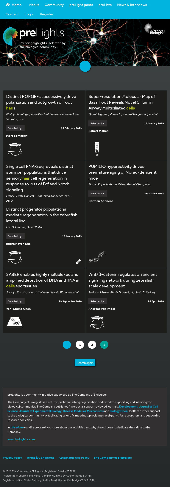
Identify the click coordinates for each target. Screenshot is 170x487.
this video (17, 427)
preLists (105, 4)
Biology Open (119, 411)
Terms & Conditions (40, 458)
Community (54, 4)
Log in (29, 14)
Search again (85, 363)
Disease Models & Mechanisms (83, 411)
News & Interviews (132, 4)
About (34, 4)
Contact (12, 14)
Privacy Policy (12, 458)
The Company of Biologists (112, 458)
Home (14, 4)
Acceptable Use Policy (74, 458)
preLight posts (81, 4)
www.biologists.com (21, 439)
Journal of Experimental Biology (40, 411)
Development (128, 406)
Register (47, 14)
